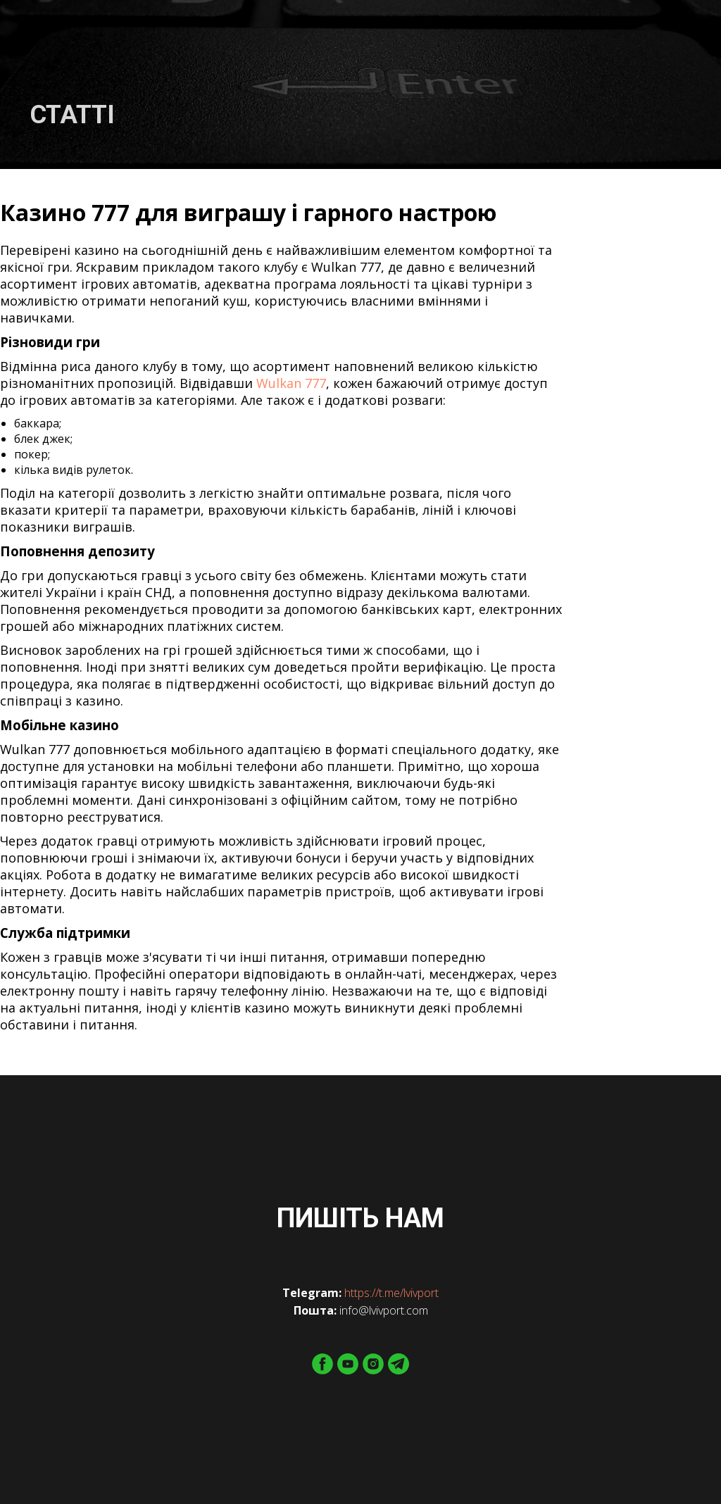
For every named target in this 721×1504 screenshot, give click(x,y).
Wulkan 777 (291, 383)
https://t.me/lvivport (391, 1293)
